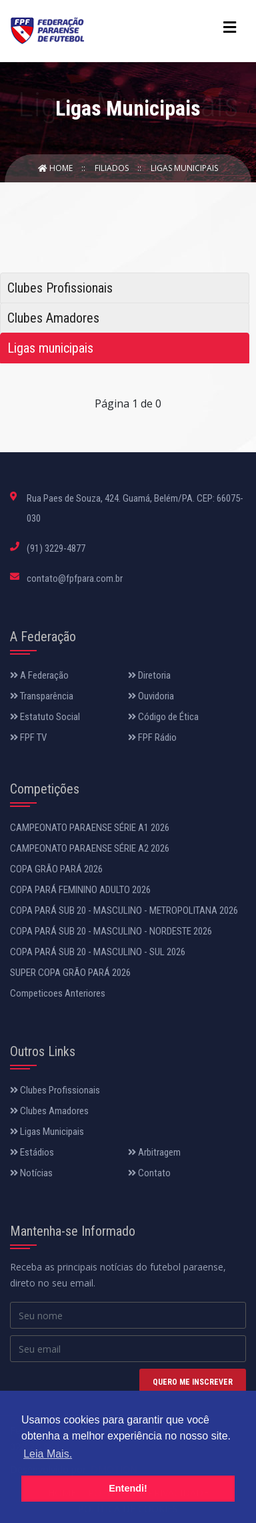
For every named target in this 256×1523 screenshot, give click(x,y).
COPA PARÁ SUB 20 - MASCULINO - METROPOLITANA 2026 (124, 910)
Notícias (31, 1173)
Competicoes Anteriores (57, 993)
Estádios (32, 1152)
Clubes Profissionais (55, 1090)
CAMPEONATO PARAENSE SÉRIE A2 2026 (89, 848)
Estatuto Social (45, 717)
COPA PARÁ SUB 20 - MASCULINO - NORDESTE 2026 (111, 931)
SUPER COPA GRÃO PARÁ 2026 (70, 973)
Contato (149, 1173)
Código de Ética (163, 717)
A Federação (39, 675)
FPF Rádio (152, 737)
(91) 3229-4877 (56, 548)
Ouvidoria (151, 696)
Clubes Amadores (49, 1111)
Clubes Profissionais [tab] (60, 288)
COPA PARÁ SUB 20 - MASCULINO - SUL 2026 (97, 952)
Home (56, 168)
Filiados (113, 168)
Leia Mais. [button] (47, 1454)
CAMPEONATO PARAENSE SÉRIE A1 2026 (89, 828)
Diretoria (149, 675)
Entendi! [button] (128, 1488)
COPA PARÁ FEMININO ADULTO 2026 (80, 890)
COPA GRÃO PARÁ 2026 (56, 869)
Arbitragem (154, 1152)
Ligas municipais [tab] (50, 348)
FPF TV (28, 737)
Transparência (41, 696)
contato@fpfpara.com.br (75, 578)
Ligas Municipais (184, 168)
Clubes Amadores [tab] (53, 318)
